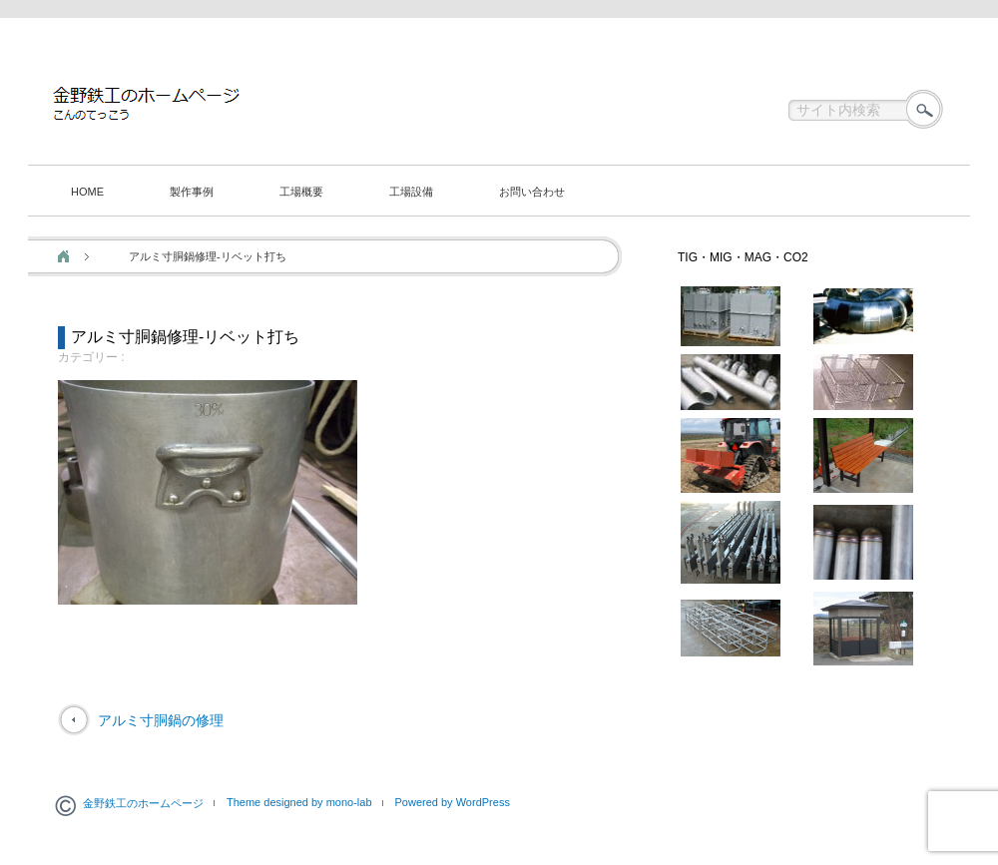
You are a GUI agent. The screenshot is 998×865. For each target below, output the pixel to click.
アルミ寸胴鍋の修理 (161, 720)
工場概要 (301, 192)
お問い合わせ (532, 192)
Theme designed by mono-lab (299, 802)
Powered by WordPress (452, 802)
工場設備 (411, 192)
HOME (87, 192)
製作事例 (192, 192)
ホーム (63, 256)
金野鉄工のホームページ (143, 803)
